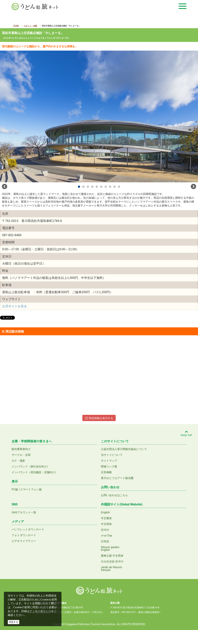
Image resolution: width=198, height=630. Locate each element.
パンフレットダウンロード (28, 529)
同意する (13, 622)
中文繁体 (106, 518)
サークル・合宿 (21, 454)
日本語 (105, 541)
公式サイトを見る (14, 306)
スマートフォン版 (31, 489)
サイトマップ (109, 460)
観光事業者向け (21, 449)
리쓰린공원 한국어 (112, 561)
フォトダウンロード (24, 535)
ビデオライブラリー (24, 541)
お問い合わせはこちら (114, 495)
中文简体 (106, 524)
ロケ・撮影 (18, 460)
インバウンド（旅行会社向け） (31, 466)
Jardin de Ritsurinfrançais (111, 568)
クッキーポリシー (40, 611)
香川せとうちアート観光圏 (117, 478)
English (105, 512)
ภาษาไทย (106, 535)
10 (119, 187)
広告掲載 (106, 472)
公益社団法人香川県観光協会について (124, 449)
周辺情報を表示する (99, 418)
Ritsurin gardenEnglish (110, 548)
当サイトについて (112, 454)
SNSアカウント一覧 (24, 512)
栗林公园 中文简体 (112, 555)
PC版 (15, 489)
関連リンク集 (109, 466)
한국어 (105, 529)
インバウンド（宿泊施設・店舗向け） (35, 472)
